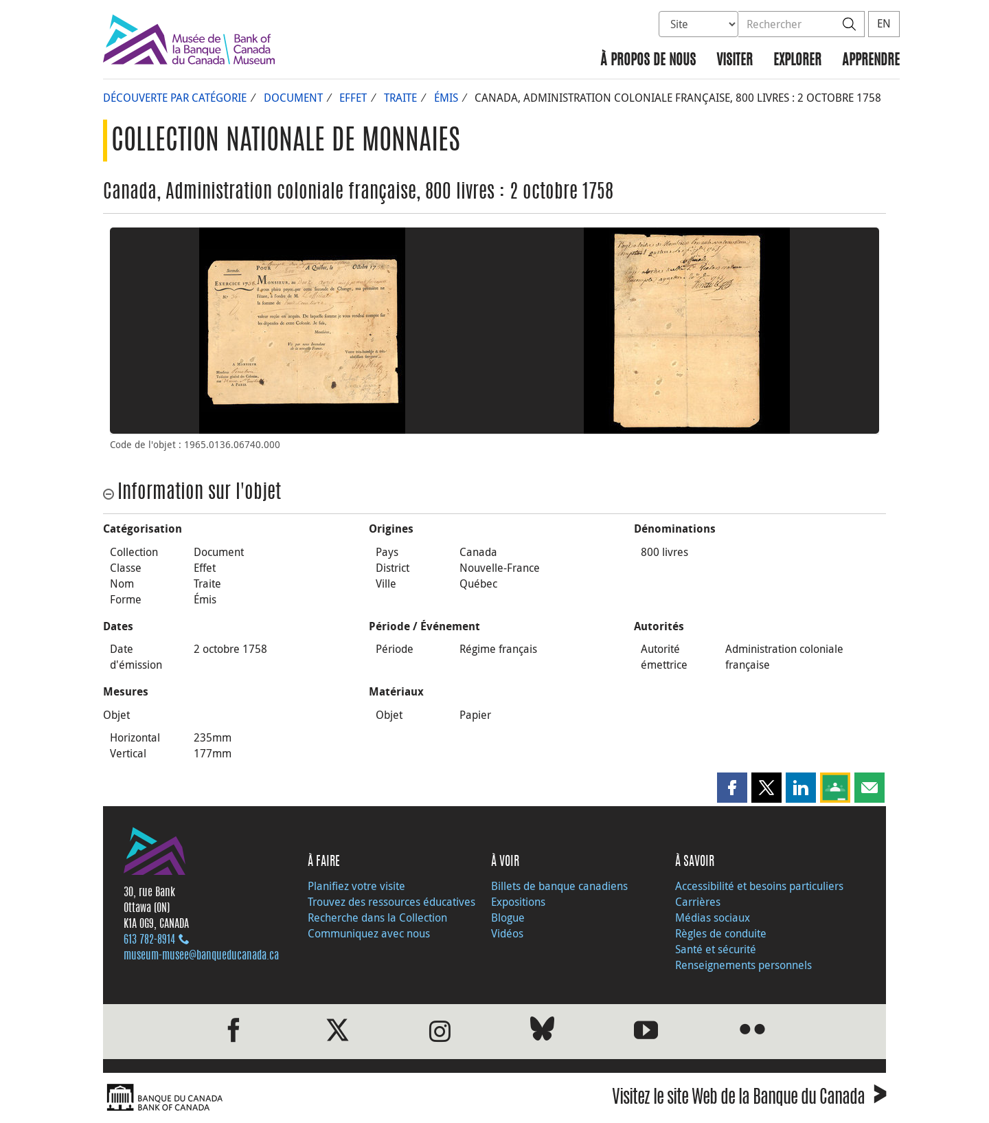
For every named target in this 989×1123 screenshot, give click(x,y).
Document (293, 97)
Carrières (697, 901)
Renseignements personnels (743, 964)
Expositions (518, 901)
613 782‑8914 (149, 940)
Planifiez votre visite (356, 885)
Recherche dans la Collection (377, 917)
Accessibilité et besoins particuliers (759, 885)
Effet (353, 97)
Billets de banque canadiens (559, 885)
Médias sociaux (712, 917)
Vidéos (507, 933)
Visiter (734, 61)
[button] (732, 787)
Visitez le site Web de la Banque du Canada (749, 1099)
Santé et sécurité (715, 949)
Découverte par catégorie (175, 97)
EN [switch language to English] (884, 23)
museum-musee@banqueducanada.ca (201, 955)
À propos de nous (648, 61)
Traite (400, 97)
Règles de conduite (720, 933)
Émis (446, 97)
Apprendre (871, 61)
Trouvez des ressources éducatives (391, 901)
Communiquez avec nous (369, 933)
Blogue (508, 917)
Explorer (797, 61)
